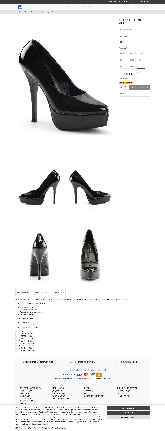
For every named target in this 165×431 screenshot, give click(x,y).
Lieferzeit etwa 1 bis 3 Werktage (39, 362)
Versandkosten (136, 99)
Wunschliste (124, 93)
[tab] (23, 292)
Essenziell (22, 428)
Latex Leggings (26, 391)
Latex (55, 7)
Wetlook (68, 7)
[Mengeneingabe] (121, 87)
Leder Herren (25, 403)
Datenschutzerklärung (94, 396)
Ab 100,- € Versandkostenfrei (83, 362)
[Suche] (131, 2)
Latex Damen (25, 396)
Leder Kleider (25, 393)
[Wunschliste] (137, 2)
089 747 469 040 (123, 393)
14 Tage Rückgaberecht (128, 362)
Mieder (76, 7)
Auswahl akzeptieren (128, 417)
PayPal (34, 428)
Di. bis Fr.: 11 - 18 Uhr (125, 396)
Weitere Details (57, 292)
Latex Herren (25, 398)
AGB (85, 393)
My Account (57, 391)
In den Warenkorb (140, 88)
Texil (98, 7)
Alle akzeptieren (128, 408)
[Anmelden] (111, 2)
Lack (61, 7)
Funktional (45, 428)
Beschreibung (23, 292)
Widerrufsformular (60, 398)
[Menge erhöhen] (125, 86)
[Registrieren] (123, 2)
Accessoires (117, 7)
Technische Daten (40, 292)
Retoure (55, 401)
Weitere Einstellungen (59, 428)
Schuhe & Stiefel (88, 7)
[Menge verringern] (125, 89)
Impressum (88, 391)
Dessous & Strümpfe (28, 401)
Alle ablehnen (128, 413)
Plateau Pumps (35, 12)
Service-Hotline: (123, 391)
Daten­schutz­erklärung (40, 424)
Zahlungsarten (58, 393)
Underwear (106, 7)
